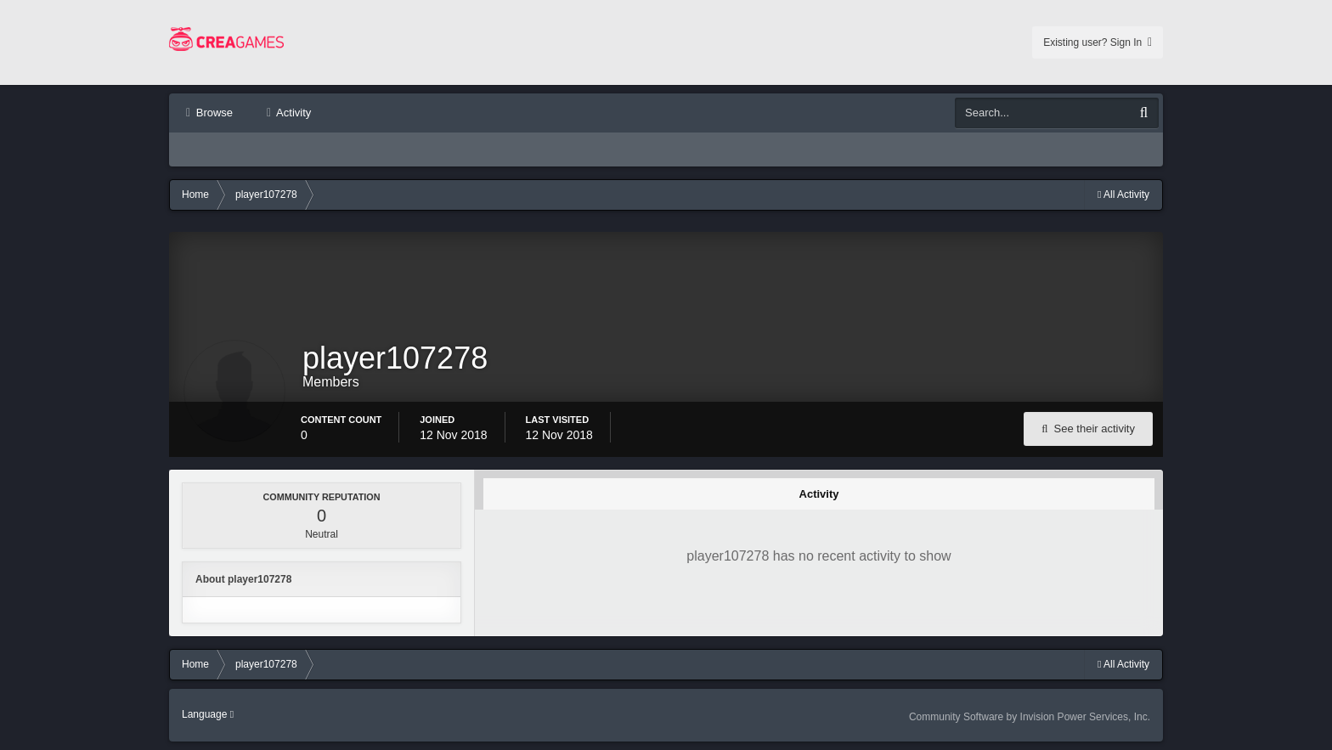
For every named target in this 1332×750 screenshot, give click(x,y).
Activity (292, 112)
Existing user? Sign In (1097, 42)
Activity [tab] (819, 494)
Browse (213, 112)
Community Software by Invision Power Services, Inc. (1029, 717)
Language (208, 714)
